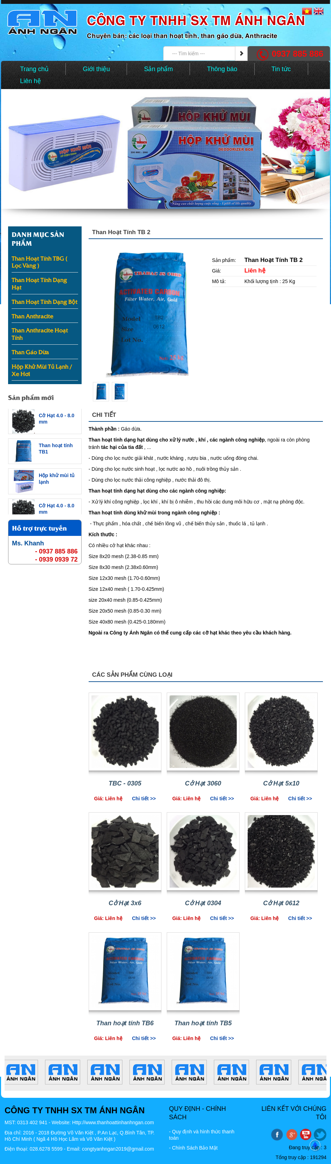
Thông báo (222, 69)
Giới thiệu (96, 69)
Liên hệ (30, 81)
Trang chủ (34, 69)
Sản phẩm (158, 69)
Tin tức (281, 69)
